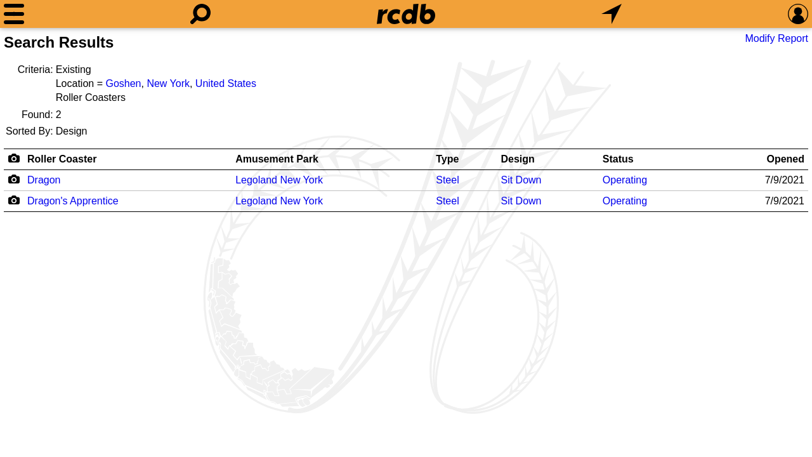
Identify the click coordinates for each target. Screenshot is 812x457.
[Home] (406, 14)
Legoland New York (279, 180)
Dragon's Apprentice (73, 200)
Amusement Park (276, 159)
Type (447, 159)
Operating (625, 180)
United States (225, 83)
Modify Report (776, 38)
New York (168, 83)
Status (618, 159)
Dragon (43, 180)
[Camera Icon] (14, 179)
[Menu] (14, 14)
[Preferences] (798, 14)
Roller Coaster (61, 159)
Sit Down (521, 180)
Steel (447, 180)
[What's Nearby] (611, 14)
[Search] (200, 14)
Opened (785, 159)
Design (517, 159)
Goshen (123, 83)
